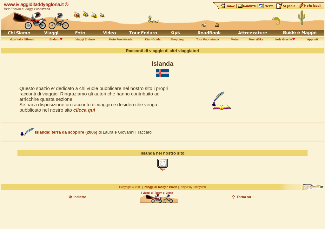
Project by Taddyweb (193, 187)
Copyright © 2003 (130, 187)
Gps (162, 169)
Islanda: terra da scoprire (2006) (66, 132)
